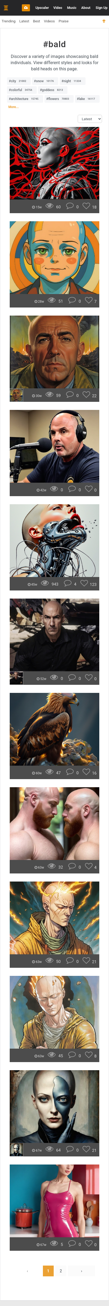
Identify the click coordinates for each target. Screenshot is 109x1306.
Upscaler (42, 8)
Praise (64, 21)
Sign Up (102, 8)
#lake (87, 98)
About (85, 8)
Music (71, 8)
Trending (8, 21)
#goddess (53, 90)
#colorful (22, 90)
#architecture (25, 98)
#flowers (59, 98)
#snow (45, 81)
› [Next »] (81, 1271)
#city (19, 81)
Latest (24, 21)
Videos (49, 21)
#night (73, 81)
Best (36, 21)
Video (57, 8)
